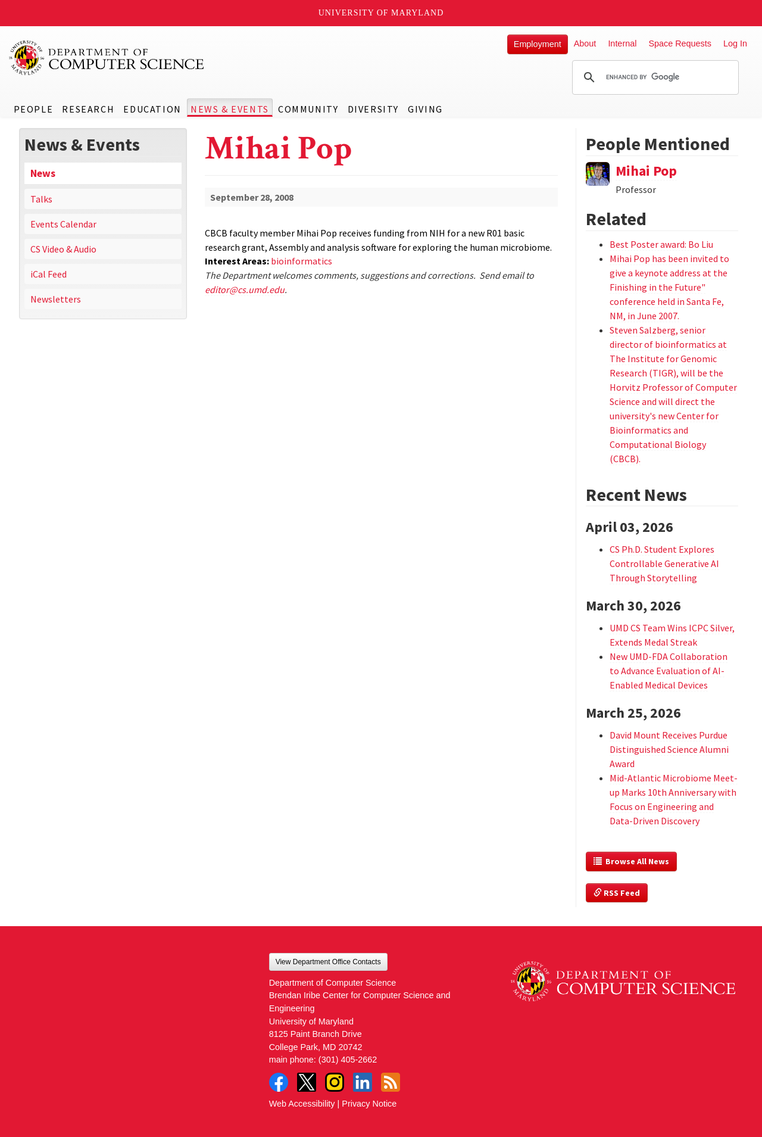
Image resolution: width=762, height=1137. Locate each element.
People (34, 109)
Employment (537, 44)
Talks (41, 199)
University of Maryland (381, 12)
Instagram (334, 1082)
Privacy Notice (369, 1103)
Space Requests (679, 43)
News (42, 173)
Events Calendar (63, 224)
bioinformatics (301, 261)
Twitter (306, 1082)
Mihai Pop (646, 170)
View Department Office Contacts (328, 962)
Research (88, 109)
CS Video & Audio (63, 249)
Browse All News (631, 861)
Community (308, 109)
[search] (653, 77)
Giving (425, 109)
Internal (622, 43)
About (585, 43)
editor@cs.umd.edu (245, 289)
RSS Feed (617, 892)
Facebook (278, 1082)
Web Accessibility (302, 1103)
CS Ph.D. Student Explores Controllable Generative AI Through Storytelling (664, 563)
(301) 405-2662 (347, 1059)
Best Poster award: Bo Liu (661, 244)
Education (152, 109)
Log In (735, 43)
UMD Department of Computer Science (107, 58)
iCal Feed (48, 274)
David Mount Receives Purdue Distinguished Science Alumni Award (669, 749)
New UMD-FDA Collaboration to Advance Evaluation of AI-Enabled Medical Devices (668, 670)
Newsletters (55, 299)
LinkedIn (362, 1082)
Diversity (373, 109)
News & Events (229, 109)
